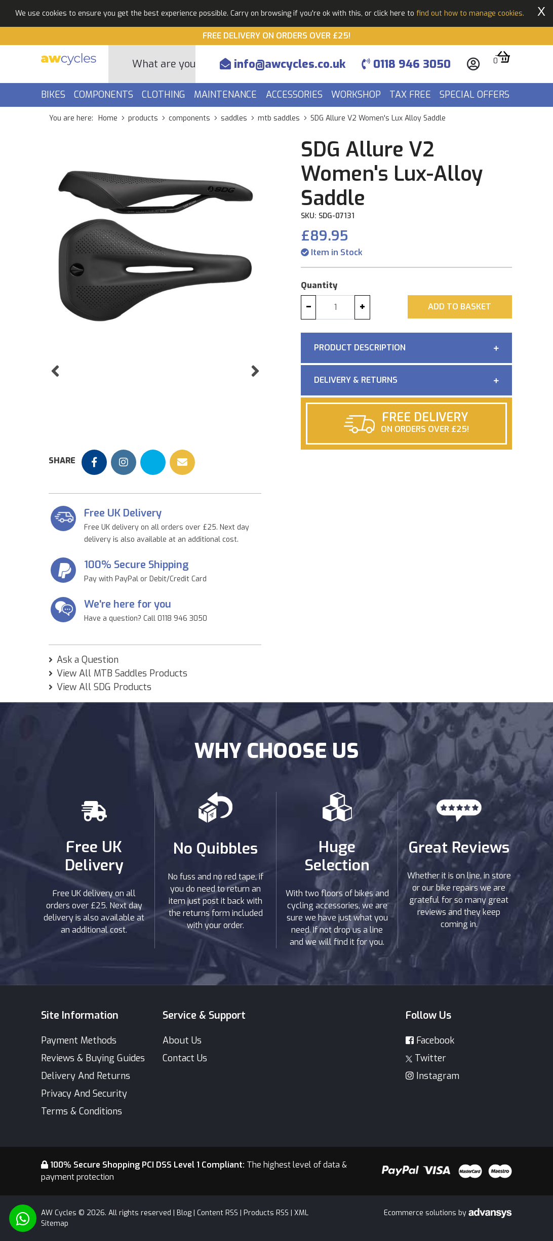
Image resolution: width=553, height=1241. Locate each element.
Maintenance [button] (226, 95)
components (189, 118)
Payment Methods (78, 1040)
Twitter (426, 1058)
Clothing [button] (165, 95)
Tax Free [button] (411, 95)
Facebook (430, 1040)
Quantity (319, 285)
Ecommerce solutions (421, 1213)
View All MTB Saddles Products (122, 673)
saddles (234, 118)
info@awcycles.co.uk (282, 64)
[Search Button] (120, 64)
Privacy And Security (84, 1094)
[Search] (163, 64)
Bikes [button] (54, 95)
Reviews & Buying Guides (93, 1058)
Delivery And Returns (85, 1076)
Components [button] (105, 95)
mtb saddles (279, 118)
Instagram (432, 1076)
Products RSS (266, 1213)
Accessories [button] (295, 95)
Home (107, 118)
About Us (182, 1040)
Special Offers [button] (476, 95)
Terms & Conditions (81, 1111)
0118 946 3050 (406, 64)
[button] (55, 391)
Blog (184, 1213)
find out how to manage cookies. (470, 13)
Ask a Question (87, 660)
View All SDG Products (104, 687)
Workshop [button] (357, 95)
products (143, 118)
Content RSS (217, 1213)
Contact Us (185, 1058)
